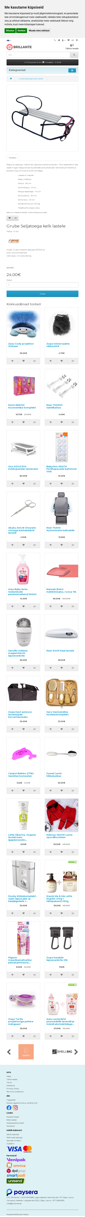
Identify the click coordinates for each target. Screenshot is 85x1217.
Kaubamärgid (13, 1117)
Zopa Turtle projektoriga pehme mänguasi (20, 1021)
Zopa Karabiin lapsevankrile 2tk (57, 959)
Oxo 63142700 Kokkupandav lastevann (23, 467)
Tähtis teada (12, 1079)
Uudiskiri (10, 1143)
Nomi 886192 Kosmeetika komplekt (22, 406)
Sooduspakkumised (15, 1123)
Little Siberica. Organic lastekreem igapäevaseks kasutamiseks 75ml (22, 838)
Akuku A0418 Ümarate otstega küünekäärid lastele (22, 530)
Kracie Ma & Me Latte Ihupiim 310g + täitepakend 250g (59, 899)
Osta (42, 293)
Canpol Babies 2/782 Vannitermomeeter (21, 774)
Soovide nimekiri (14, 1140)
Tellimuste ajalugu (15, 1137)
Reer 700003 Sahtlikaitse (54, 406)
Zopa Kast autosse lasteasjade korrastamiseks (20, 714)
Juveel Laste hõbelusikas (54, 774)
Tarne (9, 1082)
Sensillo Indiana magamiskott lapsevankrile (17, 653)
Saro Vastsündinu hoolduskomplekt (57, 713)
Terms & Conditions (15, 1091)
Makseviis (11, 1085)
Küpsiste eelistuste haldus (18, 1214)
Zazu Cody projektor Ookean (21, 345)
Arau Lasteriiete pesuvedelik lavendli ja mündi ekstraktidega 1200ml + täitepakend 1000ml (60, 1024)
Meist (9, 1076)
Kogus (9, 280)
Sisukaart (11, 1126)
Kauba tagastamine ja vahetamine (22, 1103)
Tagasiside (11, 1100)
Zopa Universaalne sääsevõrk (58, 345)
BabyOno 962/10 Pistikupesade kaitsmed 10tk (61, 469)
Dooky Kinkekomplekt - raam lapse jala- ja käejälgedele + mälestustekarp (22, 900)
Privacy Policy (13, 1088)
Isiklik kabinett (13, 1134)
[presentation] (9, 1052)
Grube (15, 231)
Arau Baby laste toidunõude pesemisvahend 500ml (22, 592)
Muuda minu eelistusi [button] (39, 30)
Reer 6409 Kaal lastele (60, 650)
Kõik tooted (11, 1120)
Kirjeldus (12, 158)
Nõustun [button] (10, 30)
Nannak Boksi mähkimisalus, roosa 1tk (61, 590)
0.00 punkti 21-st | (42, 62)
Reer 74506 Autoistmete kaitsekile (60, 529)
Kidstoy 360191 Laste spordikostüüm (59, 836)
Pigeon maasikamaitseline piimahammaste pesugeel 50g (20, 961)
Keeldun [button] (21, 30)
